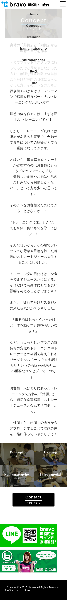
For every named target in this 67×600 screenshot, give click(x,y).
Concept (33, 26)
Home (33, 14)
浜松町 (16, 478)
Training (33, 37)
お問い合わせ (33, 503)
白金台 (50, 478)
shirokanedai (33, 60)
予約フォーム (11, 590)
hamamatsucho (33, 48)
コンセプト (16, 456)
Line (33, 83)
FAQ (33, 71)
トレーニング (50, 456)
